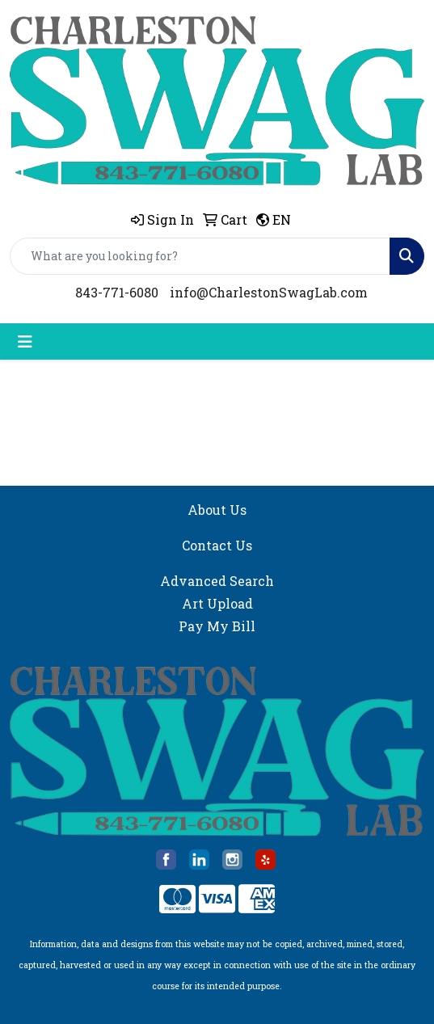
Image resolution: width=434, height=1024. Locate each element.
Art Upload (217, 603)
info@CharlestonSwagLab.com (269, 292)
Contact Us (217, 545)
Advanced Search (217, 580)
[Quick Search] (200, 256)
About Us (217, 509)
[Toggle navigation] (25, 341)
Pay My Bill (217, 625)
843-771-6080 (116, 292)
